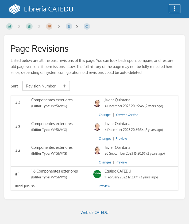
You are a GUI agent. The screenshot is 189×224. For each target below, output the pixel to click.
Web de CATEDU (94, 212)
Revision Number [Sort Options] (41, 85)
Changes (105, 115)
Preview (121, 139)
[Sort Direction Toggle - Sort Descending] (64, 85)
